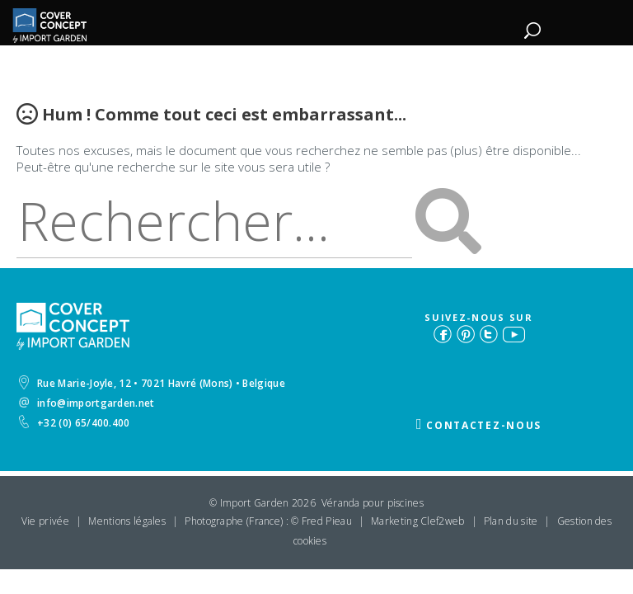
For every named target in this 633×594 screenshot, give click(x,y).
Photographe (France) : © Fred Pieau (268, 521)
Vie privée (45, 521)
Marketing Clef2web (417, 521)
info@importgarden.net (87, 403)
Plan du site (511, 521)
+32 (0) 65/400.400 (74, 422)
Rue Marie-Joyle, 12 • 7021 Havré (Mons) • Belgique (152, 382)
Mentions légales (127, 521)
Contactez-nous (484, 425)
